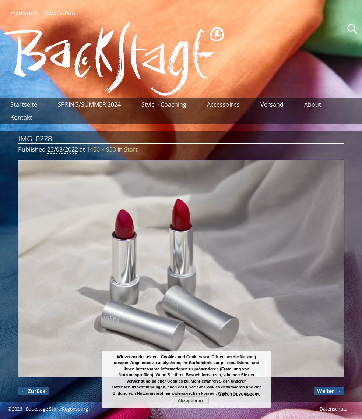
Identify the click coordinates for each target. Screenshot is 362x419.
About (312, 104)
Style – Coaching (163, 104)
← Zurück (33, 390)
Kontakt (21, 117)
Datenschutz (60, 12)
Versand (272, 104)
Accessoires (223, 104)
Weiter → (329, 390)
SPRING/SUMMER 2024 (89, 104)
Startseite (23, 104)
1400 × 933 (101, 149)
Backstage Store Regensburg (57, 408)
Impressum (23, 12)
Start (131, 149)
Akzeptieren (190, 400)
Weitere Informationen (239, 393)
